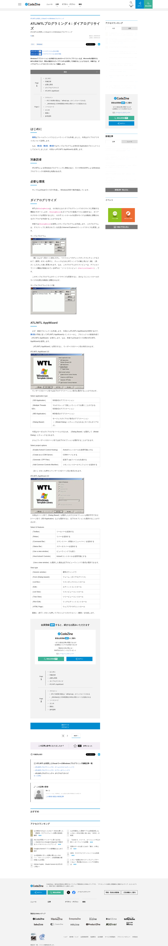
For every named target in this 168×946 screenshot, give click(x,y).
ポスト (90, 44)
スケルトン (49, 97)
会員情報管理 (84, 937)
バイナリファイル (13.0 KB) (51, 54)
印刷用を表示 (36, 754)
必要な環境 (49, 84)
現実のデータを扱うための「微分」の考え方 (122, 75)
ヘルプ (65, 937)
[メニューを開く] (19, 4)
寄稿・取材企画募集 (112, 892)
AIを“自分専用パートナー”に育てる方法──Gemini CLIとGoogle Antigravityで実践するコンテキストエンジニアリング (48, 842)
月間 (129, 28)
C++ (33, 44)
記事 (57, 4)
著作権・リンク (73, 937)
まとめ (47, 110)
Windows (39, 44)
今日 (113, 28)
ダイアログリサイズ (52, 88)
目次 (81, 72)
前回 (34, 137)
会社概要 (100, 937)
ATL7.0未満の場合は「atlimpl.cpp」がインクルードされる (66, 100)
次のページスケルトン (65, 726)
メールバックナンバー (65, 654)
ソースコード (49, 107)
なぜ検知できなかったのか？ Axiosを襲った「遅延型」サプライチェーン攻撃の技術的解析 (48, 833)
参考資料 (48, 116)
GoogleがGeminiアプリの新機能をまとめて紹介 (122, 47)
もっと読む (37, 775)
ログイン (79, 659)
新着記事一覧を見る (121, 190)
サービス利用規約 (110, 937)
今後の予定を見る (121, 227)
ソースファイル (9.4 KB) (50, 51)
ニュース (49, 4)
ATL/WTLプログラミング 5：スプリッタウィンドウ (52, 770)
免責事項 (93, 937)
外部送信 (135, 937)
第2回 (45, 146)
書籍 (80, 4)
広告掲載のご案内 (130, 892)
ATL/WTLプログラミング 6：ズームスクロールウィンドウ (54, 767)
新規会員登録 (51, 659)
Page (36, 107)
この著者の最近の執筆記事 (55, 796)
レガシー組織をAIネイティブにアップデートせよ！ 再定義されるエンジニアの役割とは (84, 862)
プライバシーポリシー (123, 937)
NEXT (76, 736)
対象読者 (48, 81)
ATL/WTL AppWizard (52, 91)
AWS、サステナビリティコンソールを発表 (84, 853)
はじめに (48, 78)
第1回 (39, 146)
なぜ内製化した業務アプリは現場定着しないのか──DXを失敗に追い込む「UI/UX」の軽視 (85, 833)
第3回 (52, 146)
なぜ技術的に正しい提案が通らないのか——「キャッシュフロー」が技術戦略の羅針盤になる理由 (48, 857)
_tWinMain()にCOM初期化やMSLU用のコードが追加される (66, 104)
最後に (47, 113)
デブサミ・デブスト (68, 4)
